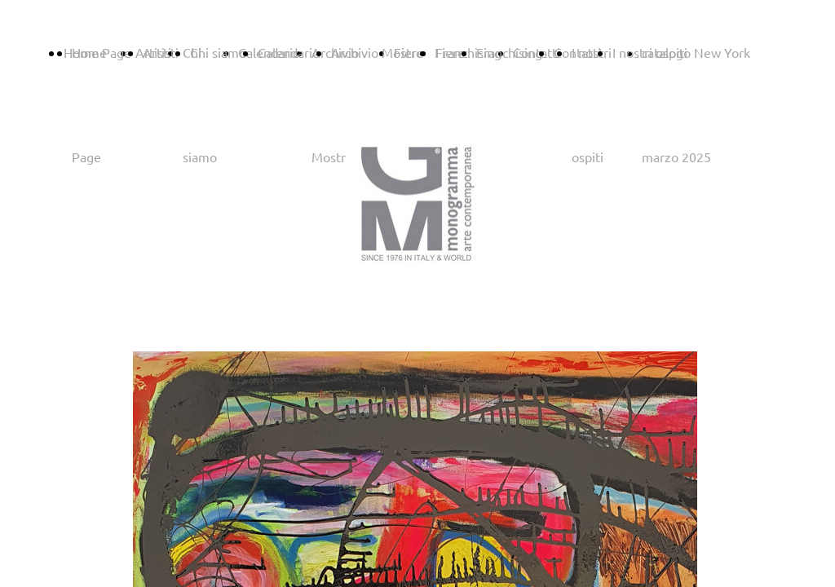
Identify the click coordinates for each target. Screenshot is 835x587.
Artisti (161, 52)
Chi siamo (218, 52)
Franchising (509, 52)
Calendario (289, 52)
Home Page (97, 52)
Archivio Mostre (377, 52)
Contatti (577, 52)
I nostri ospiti (649, 52)
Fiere (450, 52)
